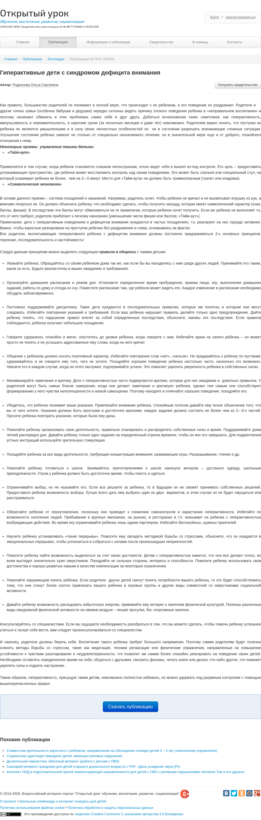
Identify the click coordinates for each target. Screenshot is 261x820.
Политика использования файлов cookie (32, 808)
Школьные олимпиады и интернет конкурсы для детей (62, 801)
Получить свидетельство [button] (238, 85)
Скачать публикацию (130, 706)
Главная (22, 42)
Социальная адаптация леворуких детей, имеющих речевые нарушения (64, 756)
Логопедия (55, 59)
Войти (214, 17)
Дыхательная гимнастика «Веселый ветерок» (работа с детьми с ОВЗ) (63, 761)
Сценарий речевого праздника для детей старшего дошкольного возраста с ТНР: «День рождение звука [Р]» (93, 767)
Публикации (58, 42)
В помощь (200, 42)
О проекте (8, 801)
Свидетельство (161, 42)
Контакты (234, 42)
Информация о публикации (108, 42)
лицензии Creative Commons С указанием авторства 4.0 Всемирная (128, 814)
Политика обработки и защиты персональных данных (110, 808)
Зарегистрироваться (240, 17)
